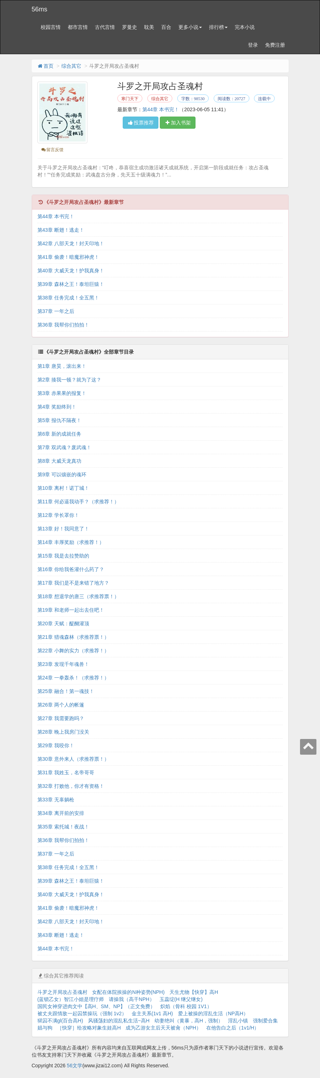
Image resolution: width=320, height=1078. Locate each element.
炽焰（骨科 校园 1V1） (186, 1006)
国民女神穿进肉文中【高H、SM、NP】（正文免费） (96, 1006)
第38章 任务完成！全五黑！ (68, 298)
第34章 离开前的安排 (60, 813)
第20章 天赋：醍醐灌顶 (63, 623)
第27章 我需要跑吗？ (60, 718)
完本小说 (245, 27)
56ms (39, 9)
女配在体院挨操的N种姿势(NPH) (128, 992)
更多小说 (190, 27)
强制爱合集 (265, 1020)
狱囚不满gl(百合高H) (60, 1020)
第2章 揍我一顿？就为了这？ (69, 380)
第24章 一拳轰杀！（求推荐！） (73, 678)
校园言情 (51, 27)
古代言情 (105, 27)
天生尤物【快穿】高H (193, 992)
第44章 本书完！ (160, 109)
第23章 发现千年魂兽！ (63, 664)
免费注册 (275, 45)
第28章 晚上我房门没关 (63, 732)
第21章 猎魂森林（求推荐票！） (73, 637)
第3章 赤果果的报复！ (62, 393)
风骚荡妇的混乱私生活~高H (118, 1020)
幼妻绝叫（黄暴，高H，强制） (188, 1020)
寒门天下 (129, 98)
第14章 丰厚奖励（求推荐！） (70, 542)
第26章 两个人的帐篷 (60, 705)
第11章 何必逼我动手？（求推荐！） (78, 501)
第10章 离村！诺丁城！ (63, 488)
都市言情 (78, 27)
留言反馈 (52, 149)
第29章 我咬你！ (55, 745)
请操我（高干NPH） (131, 999)
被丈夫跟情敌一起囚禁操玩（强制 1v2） (82, 1013)
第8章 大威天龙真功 (59, 461)
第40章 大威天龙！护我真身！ (70, 270)
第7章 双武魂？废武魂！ (64, 447)
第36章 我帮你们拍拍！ (63, 325)
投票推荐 (140, 122)
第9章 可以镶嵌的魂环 (62, 474)
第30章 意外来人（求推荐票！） (73, 759)
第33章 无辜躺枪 (55, 799)
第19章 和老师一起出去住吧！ (70, 610)
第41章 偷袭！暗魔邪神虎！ (68, 257)
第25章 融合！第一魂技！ (65, 691)
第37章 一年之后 (55, 311)
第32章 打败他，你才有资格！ (70, 786)
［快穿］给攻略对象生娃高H (89, 1028)
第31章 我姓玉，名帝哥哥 (65, 772)
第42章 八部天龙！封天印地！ (70, 243)
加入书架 (177, 122)
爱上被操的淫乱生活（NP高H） (213, 1013)
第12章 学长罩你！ (58, 515)
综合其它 (71, 66)
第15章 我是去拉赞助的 (63, 556)
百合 (166, 27)
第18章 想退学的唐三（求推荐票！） (78, 596)
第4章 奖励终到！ (57, 407)
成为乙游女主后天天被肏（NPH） (163, 1028)
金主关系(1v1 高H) (152, 1013)
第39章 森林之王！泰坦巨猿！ (70, 284)
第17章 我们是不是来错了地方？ (73, 583)
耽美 (149, 27)
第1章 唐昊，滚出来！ (62, 366)
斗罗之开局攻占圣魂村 (62, 992)
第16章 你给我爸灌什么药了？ (70, 569)
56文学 (74, 1065)
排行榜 (218, 27)
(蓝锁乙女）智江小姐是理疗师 (70, 999)
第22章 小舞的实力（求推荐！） (73, 650)
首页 (45, 66)
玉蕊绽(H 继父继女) (181, 999)
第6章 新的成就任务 (59, 434)
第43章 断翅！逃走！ (60, 230)
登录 (253, 45)
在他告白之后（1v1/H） (232, 1028)
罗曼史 (129, 27)
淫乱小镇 (238, 1020)
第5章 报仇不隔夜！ (59, 420)
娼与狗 (44, 1028)
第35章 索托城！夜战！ (63, 827)
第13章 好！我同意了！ (63, 529)
